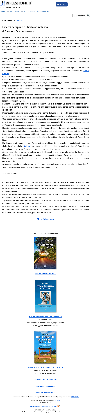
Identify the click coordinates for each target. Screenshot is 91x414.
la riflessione (15, 11)
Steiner (26, 146)
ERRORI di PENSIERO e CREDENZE (45, 317)
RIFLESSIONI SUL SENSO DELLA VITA (45, 367)
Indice (19, 20)
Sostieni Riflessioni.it (45, 392)
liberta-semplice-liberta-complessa (36, 11)
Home (3, 11)
